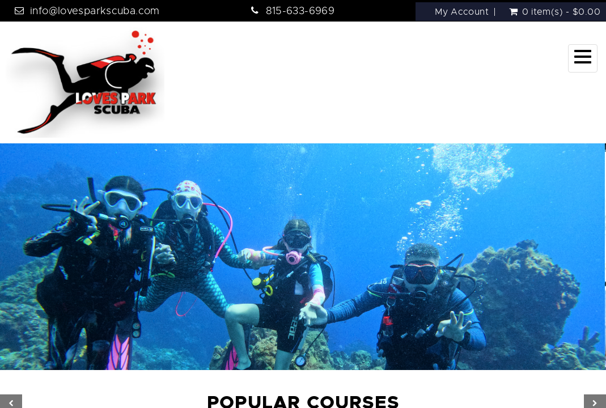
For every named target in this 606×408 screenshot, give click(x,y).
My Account (462, 12)
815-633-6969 (300, 11)
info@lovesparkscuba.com (95, 11)
